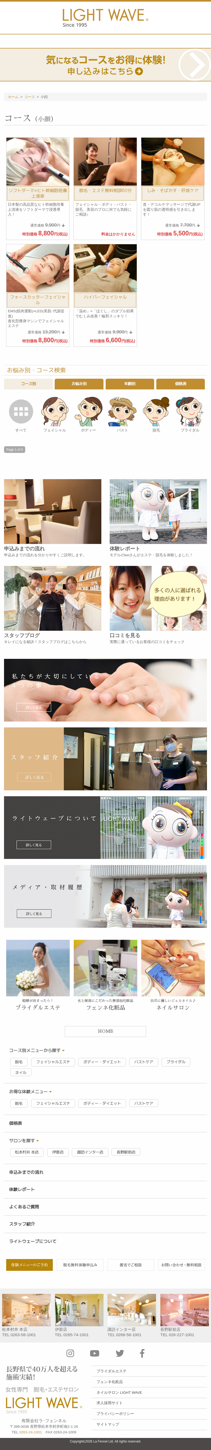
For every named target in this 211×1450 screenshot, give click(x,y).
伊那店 (58, 1152)
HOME (105, 1031)
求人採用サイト (110, 1403)
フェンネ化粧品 (110, 1382)
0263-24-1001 (30, 1432)
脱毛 (19, 1062)
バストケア (143, 1062)
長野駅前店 (126, 1152)
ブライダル (175, 1062)
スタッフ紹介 (22, 1224)
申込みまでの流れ (26, 1172)
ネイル (20, 1072)
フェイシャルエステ (53, 1062)
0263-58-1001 (23, 1334)
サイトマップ (108, 1424)
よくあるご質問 (24, 1207)
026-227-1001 (181, 1334)
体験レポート (22, 1189)
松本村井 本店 (27, 1152)
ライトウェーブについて (32, 1241)
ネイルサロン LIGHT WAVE (119, 1393)
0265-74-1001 (76, 1334)
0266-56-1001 (129, 1334)
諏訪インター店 (90, 1152)
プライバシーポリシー (115, 1414)
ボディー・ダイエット (102, 1062)
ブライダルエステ (112, 1371)
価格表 (15, 1123)
